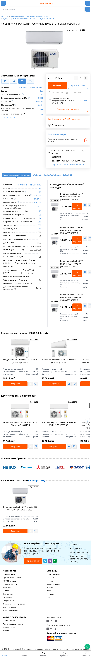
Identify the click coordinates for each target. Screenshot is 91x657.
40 (40, 228)
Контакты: (75, 544)
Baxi (41, 91)
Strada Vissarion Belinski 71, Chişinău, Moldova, (66, 152)
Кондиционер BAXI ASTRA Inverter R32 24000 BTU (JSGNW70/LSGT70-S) (71, 297)
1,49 (39, 221)
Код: (54, 200)
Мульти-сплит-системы (12, 578)
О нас (48, 591)
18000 (40, 98)
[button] (87, 358)
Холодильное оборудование (14, 604)
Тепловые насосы (10, 584)
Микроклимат (8, 600)
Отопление (7, 597)
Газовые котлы (9, 621)
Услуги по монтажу (10, 610)
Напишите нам (77, 164)
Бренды (49, 581)
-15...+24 (39, 105)
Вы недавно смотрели (23, 480)
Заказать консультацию (68, 109)
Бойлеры (6, 630)
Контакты (50, 594)
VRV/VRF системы (9, 581)
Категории (9, 570)
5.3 (42, 114)
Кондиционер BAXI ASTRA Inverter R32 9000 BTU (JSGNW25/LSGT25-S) (71, 197)
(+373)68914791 (76, 548)
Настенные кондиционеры (31, 87)
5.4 (40, 214)
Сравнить (50, 578)
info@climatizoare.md (79, 552)
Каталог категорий (54, 574)
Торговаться (56, 125)
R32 (39, 225)
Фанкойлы (7, 587)
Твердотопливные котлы (13, 624)
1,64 (39, 218)
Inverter (39, 101)
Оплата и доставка (54, 584)
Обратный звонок (60, 164)
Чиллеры (6, 591)
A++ (41, 109)
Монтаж (49, 587)
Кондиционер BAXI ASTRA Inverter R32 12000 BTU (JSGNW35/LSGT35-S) (71, 230)
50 (42, 94)
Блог (48, 597)
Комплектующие (9, 607)
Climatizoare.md (45, 3)
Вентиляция (8, 594)
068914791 (56, 157)
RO (87, 9)
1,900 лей (82, 100)
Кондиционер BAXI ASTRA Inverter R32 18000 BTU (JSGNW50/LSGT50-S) (71, 264)
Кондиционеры (9, 574)
